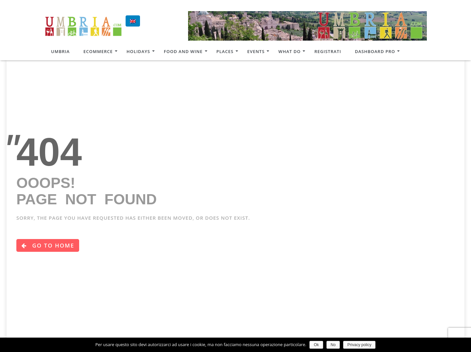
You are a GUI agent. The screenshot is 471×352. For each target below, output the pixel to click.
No (333, 345)
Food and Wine (183, 51)
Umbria (60, 51)
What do (289, 51)
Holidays (138, 51)
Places (225, 51)
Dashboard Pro (375, 51)
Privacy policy (359, 345)
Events (256, 51)
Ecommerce (98, 51)
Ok (316, 345)
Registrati (327, 51)
